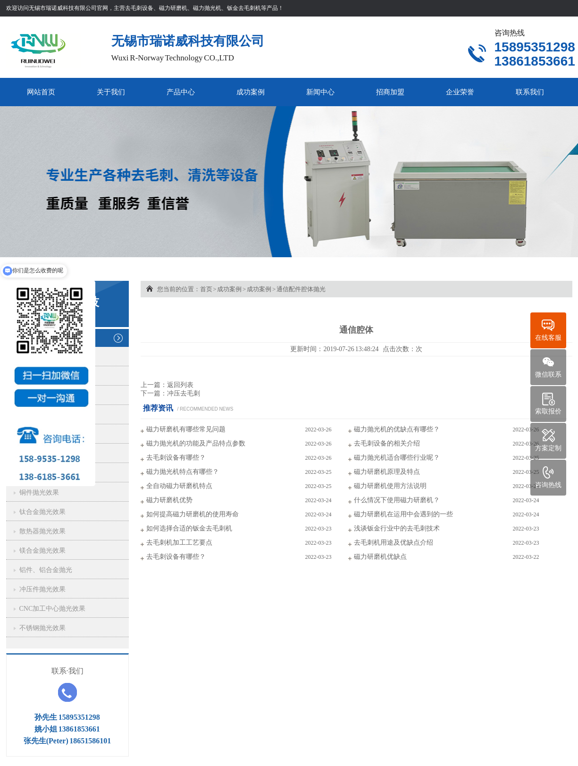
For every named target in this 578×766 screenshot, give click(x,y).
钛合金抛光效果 (42, 511)
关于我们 (111, 92)
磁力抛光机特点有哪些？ (182, 471)
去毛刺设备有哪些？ (176, 457)
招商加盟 (390, 92)
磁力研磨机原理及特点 (387, 471)
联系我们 (530, 92)
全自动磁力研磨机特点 (179, 485)
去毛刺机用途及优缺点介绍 (393, 542)
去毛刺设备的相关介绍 (387, 443)
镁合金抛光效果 (42, 550)
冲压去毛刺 (183, 393)
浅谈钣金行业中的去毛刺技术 (397, 528)
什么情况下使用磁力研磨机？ (397, 500)
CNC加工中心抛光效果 (52, 608)
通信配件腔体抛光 (301, 289)
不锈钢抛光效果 (42, 627)
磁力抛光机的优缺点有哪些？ (397, 429)
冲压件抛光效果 (42, 589)
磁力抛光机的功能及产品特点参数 (195, 443)
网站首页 (41, 92)
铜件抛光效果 (39, 492)
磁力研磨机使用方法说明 (390, 485)
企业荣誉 (460, 92)
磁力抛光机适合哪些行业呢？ (397, 457)
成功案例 (250, 92)
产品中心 (181, 92)
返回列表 (180, 384)
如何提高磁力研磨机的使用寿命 (192, 514)
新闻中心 (320, 92)
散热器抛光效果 (42, 531)
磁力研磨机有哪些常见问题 (186, 429)
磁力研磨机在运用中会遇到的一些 (403, 514)
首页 (206, 289)
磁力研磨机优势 (169, 500)
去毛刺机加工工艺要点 (179, 542)
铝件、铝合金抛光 (45, 569)
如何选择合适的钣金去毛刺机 (189, 528)
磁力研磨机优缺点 (380, 556)
